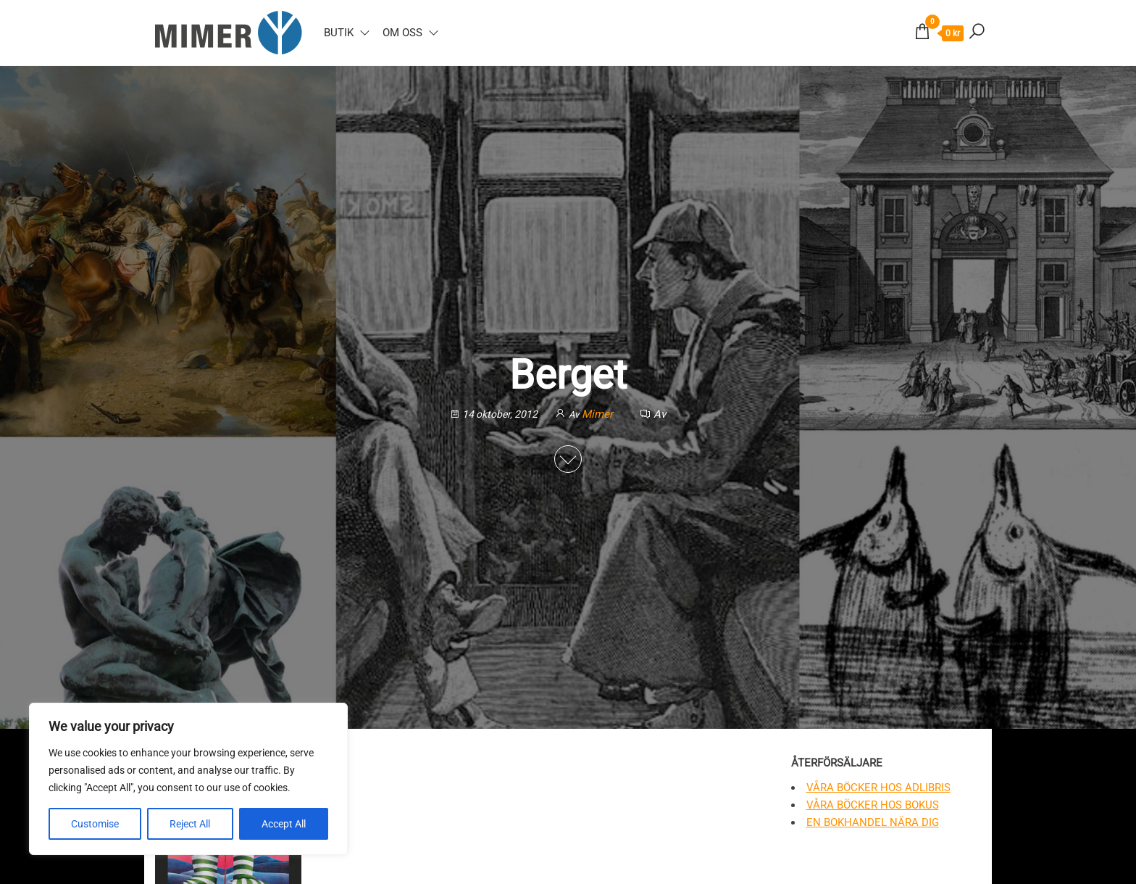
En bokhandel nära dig (872, 822)
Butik (339, 32)
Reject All (190, 824)
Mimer (599, 414)
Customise (95, 824)
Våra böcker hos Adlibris (878, 787)
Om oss (402, 32)
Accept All (284, 824)
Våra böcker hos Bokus (872, 804)
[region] (188, 779)
